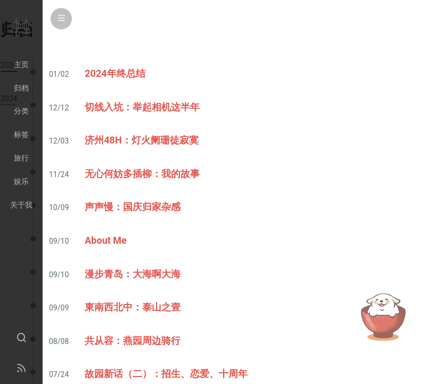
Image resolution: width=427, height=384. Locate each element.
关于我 (21, 205)
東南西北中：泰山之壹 (132, 307)
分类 (21, 111)
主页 (21, 64)
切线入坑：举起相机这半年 (142, 107)
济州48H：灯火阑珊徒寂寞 (141, 140)
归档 (21, 88)
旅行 (21, 158)
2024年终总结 (115, 73)
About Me (106, 240)
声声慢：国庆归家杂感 (132, 206)
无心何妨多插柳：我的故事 (142, 173)
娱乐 (21, 181)
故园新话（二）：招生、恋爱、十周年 (166, 373)
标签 (21, 134)
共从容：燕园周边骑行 (132, 340)
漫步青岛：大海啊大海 (132, 273)
